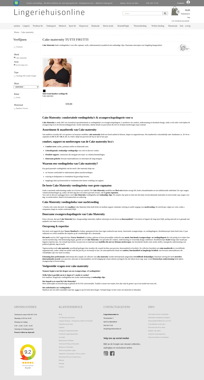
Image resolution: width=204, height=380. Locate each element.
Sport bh (72, 26)
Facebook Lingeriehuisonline (68, 334)
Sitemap (61, 363)
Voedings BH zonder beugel (24, 76)
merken (17, 26)
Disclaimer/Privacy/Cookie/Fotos (70, 357)
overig (187, 26)
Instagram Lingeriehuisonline (68, 330)
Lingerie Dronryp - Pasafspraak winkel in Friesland (76, 321)
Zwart (16, 97)
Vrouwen (18, 47)
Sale (181, 26)
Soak (77, 290)
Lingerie (26, 26)
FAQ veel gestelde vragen (67, 350)
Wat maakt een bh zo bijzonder (158, 314)
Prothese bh (38, 26)
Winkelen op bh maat (66, 324)
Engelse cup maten (154, 330)
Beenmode (172, 26)
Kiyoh (28, 368)
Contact (61, 367)
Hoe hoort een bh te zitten (156, 327)
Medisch (62, 26)
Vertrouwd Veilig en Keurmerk (69, 344)
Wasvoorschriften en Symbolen (158, 337)
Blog (60, 314)
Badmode (95, 26)
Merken (61, 360)
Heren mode (108, 26)
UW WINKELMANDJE (180, 21)
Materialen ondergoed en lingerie (159, 317)
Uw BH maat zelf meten (67, 317)
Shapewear (83, 26)
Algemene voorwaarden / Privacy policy (72, 353)
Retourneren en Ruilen (66, 340)
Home (16, 32)
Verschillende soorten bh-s (157, 324)
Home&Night (123, 26)
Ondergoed (51, 26)
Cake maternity (27, 32)
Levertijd (62, 337)
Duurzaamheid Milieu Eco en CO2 (159, 321)
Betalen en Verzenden (66, 347)
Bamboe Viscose (20, 108)
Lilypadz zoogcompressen (156, 334)
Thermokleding (140, 26)
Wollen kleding (157, 26)
